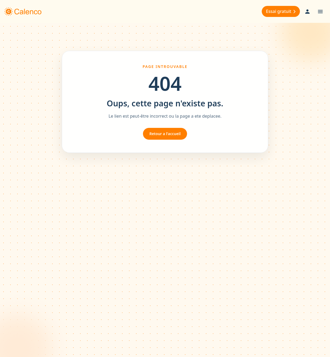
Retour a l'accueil (165, 133)
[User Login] (307, 11)
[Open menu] (320, 11)
